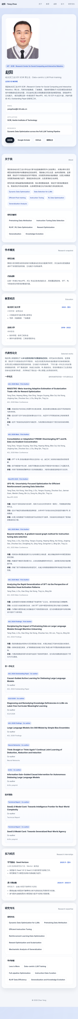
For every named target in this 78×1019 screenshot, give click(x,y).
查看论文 (49, 140)
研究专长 (71, 4)
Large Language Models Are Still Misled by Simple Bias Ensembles (38, 738)
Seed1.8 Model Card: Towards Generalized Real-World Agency (36, 843)
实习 (62, 4)
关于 (40, 4)
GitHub (38, 140)
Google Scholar (24, 140)
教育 (47, 4)
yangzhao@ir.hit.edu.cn (17, 109)
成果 (55, 4)
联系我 (9, 140)
